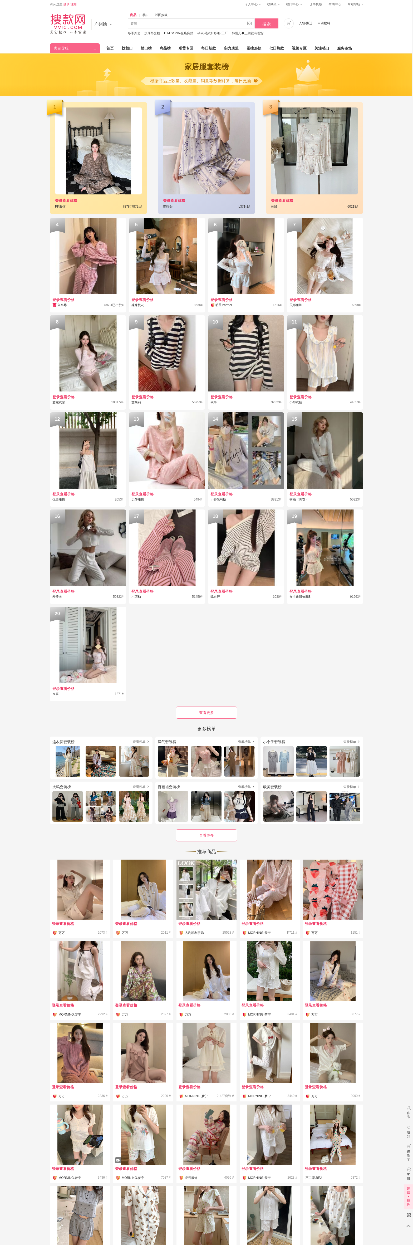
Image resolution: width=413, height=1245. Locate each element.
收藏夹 (273, 4)
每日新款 (208, 48)
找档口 (127, 48)
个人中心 (253, 4)
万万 (61, 933)
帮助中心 (334, 4)
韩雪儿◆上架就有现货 (247, 33)
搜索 (266, 24)
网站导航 (355, 4)
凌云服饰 (191, 1178)
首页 (110, 48)
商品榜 (165, 48)
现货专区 (186, 48)
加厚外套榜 (152, 33)
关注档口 (321, 48)
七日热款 (276, 48)
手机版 (315, 4)
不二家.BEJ (314, 1178)
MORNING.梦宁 (259, 933)
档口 (145, 15)
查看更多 (206, 835)
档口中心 (294, 4)
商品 (133, 15)
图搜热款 (254, 48)
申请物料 (324, 23)
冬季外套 (134, 33)
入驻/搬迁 (305, 23)
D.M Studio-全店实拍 (178, 33)
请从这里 (63, 4)
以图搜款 (161, 15)
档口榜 (146, 48)
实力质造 (231, 48)
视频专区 (299, 48)
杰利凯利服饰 (194, 933)
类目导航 (61, 48)
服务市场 (344, 48)
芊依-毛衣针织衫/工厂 (212, 33)
